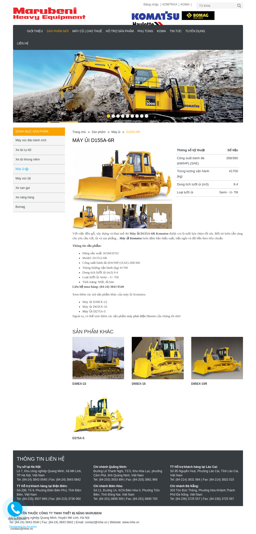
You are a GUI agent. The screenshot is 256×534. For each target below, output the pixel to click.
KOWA (185, 4)
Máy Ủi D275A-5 (94, 311)
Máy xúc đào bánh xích (31, 140)
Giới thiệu (35, 31)
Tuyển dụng (195, 31)
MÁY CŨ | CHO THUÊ (87, 31)
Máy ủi (115, 132)
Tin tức (176, 31)
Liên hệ (22, 43)
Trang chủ (79, 132)
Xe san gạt (23, 188)
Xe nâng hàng (25, 197)
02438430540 (17, 519)
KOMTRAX (169, 4)
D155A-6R (133, 132)
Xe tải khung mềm (28, 159)
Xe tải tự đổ (23, 150)
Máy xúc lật (23, 178)
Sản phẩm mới (57, 31)
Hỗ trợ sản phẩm (120, 31)
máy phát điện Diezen (141, 316)
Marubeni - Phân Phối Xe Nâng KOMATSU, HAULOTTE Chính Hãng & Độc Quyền (20, 31)
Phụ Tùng (145, 31)
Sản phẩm (99, 132)
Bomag (20, 207)
